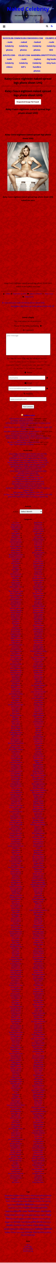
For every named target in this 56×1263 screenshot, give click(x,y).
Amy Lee (16, 625)
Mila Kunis (37, 826)
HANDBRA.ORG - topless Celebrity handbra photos (38, 63)
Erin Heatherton (16, 995)
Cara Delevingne (15, 775)
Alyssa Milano (15, 597)
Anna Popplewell (15, 655)
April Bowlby (16, 676)
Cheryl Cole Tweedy (15, 824)
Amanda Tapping (15, 610)
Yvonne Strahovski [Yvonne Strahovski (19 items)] (28, 1234)
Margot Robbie (38, 773)
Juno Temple (38, 569)
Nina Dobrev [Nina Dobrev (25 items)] (27, 1225)
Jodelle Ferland (38, 529)
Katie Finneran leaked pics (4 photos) (22, 418)
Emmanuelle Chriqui (16, 985)
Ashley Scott (16, 689)
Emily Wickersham (16, 976)
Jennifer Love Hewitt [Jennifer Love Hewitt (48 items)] (24, 1210)
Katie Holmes (38, 616)
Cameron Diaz (15, 756)
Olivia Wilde (38, 923)
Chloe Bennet (15, 826)
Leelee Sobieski (38, 713)
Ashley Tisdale (15, 691)
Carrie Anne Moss (16, 786)
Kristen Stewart (38, 666)
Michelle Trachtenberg (38, 824)
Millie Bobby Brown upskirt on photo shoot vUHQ (28, 483)
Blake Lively (16, 723)
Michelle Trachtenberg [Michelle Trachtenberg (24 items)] (22, 1221)
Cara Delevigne (16, 773)
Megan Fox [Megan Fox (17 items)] (9, 1222)
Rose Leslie (38, 998)
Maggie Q (38, 762)
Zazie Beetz (38, 1171)
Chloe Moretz (15, 831)
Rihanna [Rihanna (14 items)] (47, 1225)
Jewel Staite (38, 524)
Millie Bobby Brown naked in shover (28, 475)
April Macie (15, 679)
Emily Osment (15, 968)
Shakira (38, 1053)
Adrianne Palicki (16, 539)
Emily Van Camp (16, 972)
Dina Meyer (16, 916)
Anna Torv (15, 661)
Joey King (38, 535)
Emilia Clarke (15, 957)
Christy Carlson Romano (16, 846)
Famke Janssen (16, 1013)
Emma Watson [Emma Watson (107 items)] (25, 1204)
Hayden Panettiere (15, 1060)
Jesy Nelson (16, 1182)
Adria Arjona (16, 535)
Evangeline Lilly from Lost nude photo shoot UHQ (32, 306)
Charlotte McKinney (15, 822)
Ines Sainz (15, 1090)
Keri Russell (38, 642)
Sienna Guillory (38, 1068)
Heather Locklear (15, 1068)
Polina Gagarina (38, 951)
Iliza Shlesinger (16, 1088)
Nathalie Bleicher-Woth (38, 884)
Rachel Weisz (38, 965)
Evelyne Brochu (16, 1011)
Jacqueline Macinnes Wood (16, 1105)
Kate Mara (38, 599)
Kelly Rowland (38, 638)
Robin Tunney (38, 989)
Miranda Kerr (38, 839)
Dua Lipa (16, 923)
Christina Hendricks (15, 837)
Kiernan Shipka (38, 646)
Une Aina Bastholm (38, 1148)
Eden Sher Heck (16, 925)
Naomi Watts (38, 869)
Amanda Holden (16, 604)
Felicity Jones (16, 1015)
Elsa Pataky (15, 955)
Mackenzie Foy (38, 758)
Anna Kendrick (16, 649)
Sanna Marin (38, 1017)
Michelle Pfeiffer (38, 820)
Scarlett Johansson (38, 1045)
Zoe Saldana (38, 1177)
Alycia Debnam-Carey (16, 591)
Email (28, 382)
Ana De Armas (15, 629)
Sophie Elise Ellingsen (38, 1090)
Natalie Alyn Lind (38, 873)
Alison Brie (15, 580)
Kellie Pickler (38, 634)
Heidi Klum (15, 1073)
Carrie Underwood (16, 792)
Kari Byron (38, 584)
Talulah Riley (38, 1115)
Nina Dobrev (38, 908)
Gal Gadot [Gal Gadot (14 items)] (19, 1207)
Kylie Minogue (38, 676)
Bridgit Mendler (16, 734)
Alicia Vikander (16, 576)
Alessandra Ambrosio (16, 554)
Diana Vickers (15, 908)
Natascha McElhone (38, 880)
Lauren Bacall (38, 702)
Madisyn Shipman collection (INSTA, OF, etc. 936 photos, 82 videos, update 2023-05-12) (28, 439)
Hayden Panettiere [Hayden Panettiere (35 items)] (31, 1207)
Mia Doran (38, 816)
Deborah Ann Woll (16, 895)
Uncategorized (38, 1145)
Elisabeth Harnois (15, 933)
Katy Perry (37, 623)
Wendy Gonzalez (38, 1156)
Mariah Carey (38, 781)
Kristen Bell (38, 661)
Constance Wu (15, 858)
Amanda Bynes (16, 601)
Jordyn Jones (38, 541)
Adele (16, 531)
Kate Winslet (38, 604)
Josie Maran (38, 546)
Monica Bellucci (38, 854)
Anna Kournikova (15, 651)
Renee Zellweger (38, 978)
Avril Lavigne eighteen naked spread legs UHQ (28, 477)
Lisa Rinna (38, 745)
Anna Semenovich (16, 659)
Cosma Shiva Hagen (15, 860)
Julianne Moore (38, 565)
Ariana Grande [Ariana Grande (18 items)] (28, 1198)
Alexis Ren (15, 561)
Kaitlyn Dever (38, 574)
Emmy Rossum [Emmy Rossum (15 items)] (39, 1204)
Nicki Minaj (38, 893)
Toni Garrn (38, 1139)
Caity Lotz (16, 753)
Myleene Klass (38, 865)
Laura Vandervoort (38, 698)
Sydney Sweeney (38, 1113)
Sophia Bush (38, 1083)
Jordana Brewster (38, 539)
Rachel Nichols (38, 959)
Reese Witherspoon (38, 974)
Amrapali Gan (15, 619)
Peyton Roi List (38, 942)
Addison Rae (16, 529)
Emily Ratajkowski (16, 970)
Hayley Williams (16, 1064)
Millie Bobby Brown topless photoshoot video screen (28, 466)
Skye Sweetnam (38, 1075)
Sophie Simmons (38, 1096)
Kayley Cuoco (38, 627)
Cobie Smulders (16, 856)
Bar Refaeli (15, 700)
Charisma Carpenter (15, 811)
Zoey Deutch (38, 1180)
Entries (28, 1246)
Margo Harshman (38, 771)
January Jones (15, 1124)
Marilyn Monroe (38, 786)
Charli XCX (15, 813)
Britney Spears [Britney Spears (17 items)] (39, 1198)
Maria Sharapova (38, 779)
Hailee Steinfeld (15, 1049)
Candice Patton (16, 769)
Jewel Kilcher (38, 522)
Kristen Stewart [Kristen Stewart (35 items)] (32, 1218)
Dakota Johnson (16, 873)
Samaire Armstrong (38, 1013)
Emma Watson (15, 983)
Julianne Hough (38, 563)
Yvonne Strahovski (38, 1169)
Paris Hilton (38, 929)
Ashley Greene (16, 687)
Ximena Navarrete (38, 1165)
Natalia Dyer (38, 871)
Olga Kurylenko (38, 912)
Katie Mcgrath (38, 619)
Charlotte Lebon (16, 820)
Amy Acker (15, 621)
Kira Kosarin (38, 653)
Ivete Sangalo (15, 1100)
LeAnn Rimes (38, 711)
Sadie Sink (38, 1008)
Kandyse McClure (38, 578)
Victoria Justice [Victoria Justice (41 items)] (44, 1231)
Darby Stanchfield (16, 888)
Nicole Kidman (38, 897)
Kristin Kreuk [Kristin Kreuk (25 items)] (44, 1218)
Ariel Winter (16, 683)
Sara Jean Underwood (38, 1021)
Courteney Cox (16, 865)
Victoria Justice (38, 1154)
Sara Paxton (38, 1023)
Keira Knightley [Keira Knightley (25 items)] (18, 1218)
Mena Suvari (38, 813)
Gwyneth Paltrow (15, 1047)
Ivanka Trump (15, 1098)
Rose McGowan (38, 1000)
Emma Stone (15, 981)
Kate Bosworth (38, 595)
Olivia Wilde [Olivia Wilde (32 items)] (38, 1224)
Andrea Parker (16, 631)
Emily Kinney (16, 965)
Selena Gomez (37, 1047)
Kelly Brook (38, 636)
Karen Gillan (38, 582)
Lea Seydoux (38, 706)
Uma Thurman (38, 1143)
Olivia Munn (38, 918)
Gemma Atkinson (15, 1028)
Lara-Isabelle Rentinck (38, 685)
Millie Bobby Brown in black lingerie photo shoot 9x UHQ (28, 458)
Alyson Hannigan (15, 593)
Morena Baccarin (38, 858)
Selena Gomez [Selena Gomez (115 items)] (43, 1228)
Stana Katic (37, 1105)
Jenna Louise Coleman (15, 1139)
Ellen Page (15, 951)
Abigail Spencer (16, 527)
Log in (28, 1244)
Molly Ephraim (38, 850)
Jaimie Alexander (15, 1111)
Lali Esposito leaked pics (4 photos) (21, 420)
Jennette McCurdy (16, 1143)
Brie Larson (15, 736)
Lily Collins (38, 732)
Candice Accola (16, 766)
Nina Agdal (38, 906)
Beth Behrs (15, 711)
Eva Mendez (16, 1004)
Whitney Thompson (38, 1160)
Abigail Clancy (15, 524)
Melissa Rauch (38, 811)
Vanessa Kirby (38, 1152)
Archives (16, 511)
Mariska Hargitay (38, 788)
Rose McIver (38, 1002)
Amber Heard (15, 616)
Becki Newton (15, 706)
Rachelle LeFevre (38, 968)
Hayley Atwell (15, 1062)
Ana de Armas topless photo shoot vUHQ (28, 485)
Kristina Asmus (38, 670)
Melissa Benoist (38, 805)
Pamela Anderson (38, 927)
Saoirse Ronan (38, 1019)
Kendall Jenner (38, 640)
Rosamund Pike (38, 991)
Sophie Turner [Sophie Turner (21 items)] (10, 1232)
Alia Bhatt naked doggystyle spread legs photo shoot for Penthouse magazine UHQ (28, 489)
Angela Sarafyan (16, 634)
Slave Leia (38, 1077)
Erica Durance (15, 993)
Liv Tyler (38, 747)
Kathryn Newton (38, 612)
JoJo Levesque (38, 537)
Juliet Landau (38, 567)
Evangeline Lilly (16, 1008)
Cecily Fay (16, 809)
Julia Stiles (38, 557)
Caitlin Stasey (15, 751)
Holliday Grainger (16, 1079)
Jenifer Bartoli (15, 1132)
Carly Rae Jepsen (15, 783)
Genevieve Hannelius (16, 1032)
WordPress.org (28, 1251)
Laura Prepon (38, 696)
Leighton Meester (38, 715)
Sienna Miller (38, 1070)
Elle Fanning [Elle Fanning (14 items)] (46, 1201)
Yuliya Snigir (38, 1167)
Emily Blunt (15, 961)
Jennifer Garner (16, 1152)
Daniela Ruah (15, 880)
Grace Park (15, 1043)
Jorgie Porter (38, 544)
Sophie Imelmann (38, 1092)
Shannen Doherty (38, 1055)
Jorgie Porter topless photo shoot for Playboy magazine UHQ (28, 496)
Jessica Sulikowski (15, 1177)
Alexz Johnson (15, 563)
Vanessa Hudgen (37, 1150)
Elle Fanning (15, 948)
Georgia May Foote (16, 1034)
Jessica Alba (15, 1165)
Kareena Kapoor (38, 580)
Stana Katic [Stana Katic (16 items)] (20, 1232)
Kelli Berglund (38, 631)
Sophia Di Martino (38, 1085)
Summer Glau (37, 1109)
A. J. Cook (16, 522)
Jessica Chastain (16, 1169)
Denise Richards (16, 906)
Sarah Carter (38, 1025)
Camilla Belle (16, 760)
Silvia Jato (38, 1073)
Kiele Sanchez (38, 644)
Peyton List (38, 940)
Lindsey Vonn (38, 741)
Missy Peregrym (38, 846)
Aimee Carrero (16, 544)
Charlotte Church (15, 818)
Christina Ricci (15, 841)
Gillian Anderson (15, 1038)
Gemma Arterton (15, 1025)
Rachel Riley (38, 961)
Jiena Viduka (38, 527)
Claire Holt (15, 854)
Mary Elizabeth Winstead (38, 790)
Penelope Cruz (38, 936)
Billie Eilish (15, 717)
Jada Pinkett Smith (16, 1107)
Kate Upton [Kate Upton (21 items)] (41, 1214)
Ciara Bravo (16, 848)
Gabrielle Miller (16, 1021)
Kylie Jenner (38, 674)
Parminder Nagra (38, 931)
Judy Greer (38, 548)
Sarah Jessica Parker (38, 1034)
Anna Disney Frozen (15, 644)
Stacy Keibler (38, 1102)
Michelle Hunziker (38, 818)
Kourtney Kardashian (38, 657)
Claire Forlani (15, 852)
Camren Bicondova (16, 762)
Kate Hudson (38, 597)
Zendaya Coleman (38, 1173)
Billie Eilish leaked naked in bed (28, 473)
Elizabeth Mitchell (15, 946)
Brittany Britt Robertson (16, 743)
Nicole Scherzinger (38, 899)
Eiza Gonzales (15, 927)
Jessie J (16, 1180)
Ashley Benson (16, 685)
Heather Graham (15, 1066)
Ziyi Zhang (38, 1175)
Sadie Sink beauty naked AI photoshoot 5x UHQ (28, 455)
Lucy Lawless (38, 753)
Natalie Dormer (38, 876)
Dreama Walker (16, 921)
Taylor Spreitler (38, 1126)
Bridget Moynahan (16, 732)
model (38, 848)
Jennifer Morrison (15, 1160)
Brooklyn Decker (15, 747)
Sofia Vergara (38, 1081)
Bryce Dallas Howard (16, 749)
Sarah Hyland (37, 1032)
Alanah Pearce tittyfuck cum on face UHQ (28, 468)
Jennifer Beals (15, 1148)
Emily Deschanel (15, 963)
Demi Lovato (16, 901)
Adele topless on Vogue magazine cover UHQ (28, 492)
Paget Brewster (38, 925)
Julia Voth (38, 559)
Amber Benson (16, 614)
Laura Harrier (38, 689)
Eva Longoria (16, 1002)
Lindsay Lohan (38, 739)
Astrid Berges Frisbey (16, 694)
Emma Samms (15, 978)
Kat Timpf (38, 591)
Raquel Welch (38, 970)
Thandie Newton (38, 1130)
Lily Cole (38, 730)
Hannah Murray (16, 1055)
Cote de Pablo (15, 863)
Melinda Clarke (38, 803)
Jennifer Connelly (15, 1150)
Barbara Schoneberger (15, 704)
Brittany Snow (15, 745)
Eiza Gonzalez (15, 929)
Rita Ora (38, 987)
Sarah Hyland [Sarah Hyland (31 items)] (10, 1228)
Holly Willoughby (15, 1083)
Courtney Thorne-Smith (16, 867)
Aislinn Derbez (15, 550)
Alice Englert (16, 569)
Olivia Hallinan (38, 914)
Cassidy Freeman (15, 794)
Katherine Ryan (38, 610)
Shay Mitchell (38, 1062)
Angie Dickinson (16, 638)
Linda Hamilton (38, 736)
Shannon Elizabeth (38, 1058)
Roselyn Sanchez (38, 1004)
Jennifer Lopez (15, 1156)
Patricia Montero (38, 933)
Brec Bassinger (16, 730)
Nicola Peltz (38, 895)
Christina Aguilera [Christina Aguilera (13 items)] (17, 1201)
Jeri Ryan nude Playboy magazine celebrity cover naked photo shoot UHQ (28, 494)
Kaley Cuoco (49, 294)
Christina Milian (16, 839)
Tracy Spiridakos (38, 1141)
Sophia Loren (38, 1088)
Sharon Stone (38, 1060)
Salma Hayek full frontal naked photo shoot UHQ (28, 481)
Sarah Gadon (38, 1030)
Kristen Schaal (38, 664)
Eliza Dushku (15, 940)
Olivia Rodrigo (38, 921)
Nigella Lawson (38, 901)
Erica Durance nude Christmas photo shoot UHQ (23, 302)
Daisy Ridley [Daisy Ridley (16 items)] (28, 1201)
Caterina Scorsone (16, 799)
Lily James (38, 734)
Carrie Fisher (16, 788)
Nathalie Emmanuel (38, 886)
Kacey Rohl (38, 571)
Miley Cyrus (38, 828)
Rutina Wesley (38, 1006)
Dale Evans (15, 876)
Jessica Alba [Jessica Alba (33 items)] (39, 1210)
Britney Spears (15, 739)
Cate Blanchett (16, 796)
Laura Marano (38, 694)
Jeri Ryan (16, 1162)
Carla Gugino (15, 781)
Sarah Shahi (38, 1040)
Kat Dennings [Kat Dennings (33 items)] (18, 1214)
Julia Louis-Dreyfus (38, 552)
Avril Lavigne (16, 698)
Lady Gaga (38, 681)
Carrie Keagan (15, 790)
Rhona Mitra (38, 981)
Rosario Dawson (38, 993)
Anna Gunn (15, 646)
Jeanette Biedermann (16, 1128)
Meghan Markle (38, 801)
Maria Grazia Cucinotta (38, 775)
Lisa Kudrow (38, 743)
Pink (38, 946)
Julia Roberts (38, 554)
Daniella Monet (16, 882)
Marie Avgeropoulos (38, 783)
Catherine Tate (16, 803)
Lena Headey (38, 717)
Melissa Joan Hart (38, 809)
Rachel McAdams (38, 957)
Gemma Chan (15, 1030)
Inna (15, 1092)
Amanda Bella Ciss (16, 599)
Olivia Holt (38, 916)
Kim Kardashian (38, 649)
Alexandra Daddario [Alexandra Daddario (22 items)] (13, 1195)
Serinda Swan (38, 1049)
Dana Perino (16, 878)
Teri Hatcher (38, 1128)
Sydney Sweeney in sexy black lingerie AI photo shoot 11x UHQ (28, 462)
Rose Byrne (38, 995)
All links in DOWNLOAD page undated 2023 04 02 (24, 442)
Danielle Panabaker (15, 886)
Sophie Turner (38, 1098)
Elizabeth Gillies (16, 944)
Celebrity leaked (29, 415)
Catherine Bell (15, 801)
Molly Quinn (38, 852)
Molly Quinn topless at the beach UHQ (28, 479)
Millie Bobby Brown (38, 833)
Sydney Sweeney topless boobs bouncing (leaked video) (28, 471)
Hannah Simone (16, 1058)
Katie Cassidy (38, 614)
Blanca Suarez (15, 726)
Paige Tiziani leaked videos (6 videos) (21, 444)
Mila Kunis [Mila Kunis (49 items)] (37, 1221)
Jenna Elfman (15, 1135)
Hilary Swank (16, 1077)
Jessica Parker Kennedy (15, 1173)
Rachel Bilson (37, 955)
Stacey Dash (38, 1100)
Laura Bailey (38, 687)
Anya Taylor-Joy (16, 674)
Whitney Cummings (38, 1158)
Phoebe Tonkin (38, 944)
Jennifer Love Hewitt (15, 1158)
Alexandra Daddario (15, 557)
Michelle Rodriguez (38, 822)
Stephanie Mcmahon (38, 1107)
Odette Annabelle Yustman (38, 910)
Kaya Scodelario (38, 625)
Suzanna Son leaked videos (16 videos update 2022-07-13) (24, 435)
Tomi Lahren (38, 1137)
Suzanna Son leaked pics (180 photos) (23, 433)
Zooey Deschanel (37, 1182)
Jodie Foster (38, 533)
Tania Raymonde (38, 1118)
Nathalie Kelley (38, 888)
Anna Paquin (16, 653)
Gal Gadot (15, 1023)
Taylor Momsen (38, 1124)
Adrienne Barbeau (16, 541)
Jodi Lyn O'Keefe (38, 531)
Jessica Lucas (16, 1171)
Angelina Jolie (15, 636)
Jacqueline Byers (15, 1102)
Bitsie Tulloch (15, 721)
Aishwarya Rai (15, 548)
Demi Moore (16, 903)
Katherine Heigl (38, 608)
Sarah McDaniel (38, 1036)
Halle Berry (15, 1051)
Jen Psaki (16, 1130)
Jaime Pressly (15, 1109)
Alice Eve (16, 571)
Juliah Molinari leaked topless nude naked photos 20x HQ (28, 464)
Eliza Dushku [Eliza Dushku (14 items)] (37, 1201)
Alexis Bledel (16, 559)
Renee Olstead (38, 976)
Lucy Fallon (38, 749)
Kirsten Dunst (38, 655)
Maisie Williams (38, 764)
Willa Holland (37, 1162)
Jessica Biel (15, 1167)
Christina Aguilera (15, 835)
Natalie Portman (37, 878)
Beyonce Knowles (16, 715)
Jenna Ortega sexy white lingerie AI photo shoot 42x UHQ (28, 453)
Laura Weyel (38, 700)
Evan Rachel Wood (16, 1006)
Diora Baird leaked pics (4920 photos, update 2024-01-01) (23, 431)
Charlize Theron (15, 816)
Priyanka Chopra (38, 953)
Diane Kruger (15, 910)
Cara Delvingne (16, 777)
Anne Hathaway (15, 668)
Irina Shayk (15, 1094)
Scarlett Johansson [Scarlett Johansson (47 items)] (25, 1228)
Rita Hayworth (38, 985)
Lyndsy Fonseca (38, 756)
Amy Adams (16, 623)
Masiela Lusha (38, 796)
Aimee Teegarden (16, 546)
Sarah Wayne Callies (38, 1043)
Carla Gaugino (15, 779)
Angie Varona (15, 642)
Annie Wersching (15, 670)
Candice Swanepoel (15, 771)
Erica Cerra (15, 991)
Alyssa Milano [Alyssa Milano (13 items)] (25, 1195)
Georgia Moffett (16, 1036)
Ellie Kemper (16, 953)
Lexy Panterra (38, 723)
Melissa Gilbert (38, 807)
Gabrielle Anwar (16, 1019)
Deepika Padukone (16, 897)
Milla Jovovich (38, 831)
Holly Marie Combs (16, 1081)
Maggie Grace (38, 760)
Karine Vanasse (38, 586)
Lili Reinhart (38, 726)
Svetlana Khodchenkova (38, 1111)
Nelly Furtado (38, 890)
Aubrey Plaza (15, 696)
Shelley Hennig (38, 1064)
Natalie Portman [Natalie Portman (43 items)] (14, 1224)
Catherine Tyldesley (15, 805)
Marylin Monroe (38, 794)
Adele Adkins (15, 533)
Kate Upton (38, 601)
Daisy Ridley (15, 869)
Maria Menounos (38, 777)
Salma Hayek (38, 1011)
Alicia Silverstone (15, 574)
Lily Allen (38, 728)
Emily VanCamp (16, 974)
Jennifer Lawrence (15, 1154)
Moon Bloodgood (38, 856)
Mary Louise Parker (38, 792)
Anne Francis (16, 666)
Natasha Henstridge (38, 882)
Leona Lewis (38, 719)
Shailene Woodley (38, 1051)
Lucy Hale (38, 751)
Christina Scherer (15, 843)
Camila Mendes (16, 758)
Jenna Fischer (15, 1137)
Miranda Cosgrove (38, 837)
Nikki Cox (38, 903)
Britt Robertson (16, 741)
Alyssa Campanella (16, 595)
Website (28, 393)
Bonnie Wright (15, 728)
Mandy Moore (38, 769)
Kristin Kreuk (38, 668)
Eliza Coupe (16, 938)
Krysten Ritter (38, 672)
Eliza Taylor (15, 942)
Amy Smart (15, 627)
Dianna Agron (15, 914)
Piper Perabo (38, 948)
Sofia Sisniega (38, 1079)
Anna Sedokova (16, 657)
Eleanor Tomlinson (16, 931)
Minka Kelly (38, 835)
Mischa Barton (38, 843)
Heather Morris (16, 1070)
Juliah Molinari (38, 561)
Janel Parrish (16, 1122)
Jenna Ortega (15, 1141)
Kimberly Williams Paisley (38, 651)
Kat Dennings (37, 589)
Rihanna (38, 983)
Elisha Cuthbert (15, 936)
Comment (27, 330)
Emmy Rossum (15, 987)
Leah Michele (38, 709)
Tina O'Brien (38, 1135)
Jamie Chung (16, 1115)
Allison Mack (16, 584)
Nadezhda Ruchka (38, 867)
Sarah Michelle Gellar (38, 1038)
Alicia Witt (16, 578)
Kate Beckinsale (38, 593)
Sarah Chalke (38, 1028)
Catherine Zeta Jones (16, 807)
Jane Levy (16, 1120)
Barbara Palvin (15, 702)
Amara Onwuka (16, 612)
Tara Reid (38, 1120)
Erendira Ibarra (16, 989)
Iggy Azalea (15, 1085)
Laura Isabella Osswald (38, 691)
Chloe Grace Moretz (15, 828)
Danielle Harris (16, 884)
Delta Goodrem (16, 899)
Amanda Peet (15, 606)
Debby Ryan (16, 893)
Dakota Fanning (15, 871)
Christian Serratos (16, 833)
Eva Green (15, 1000)
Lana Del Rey (38, 683)
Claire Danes (16, 850)
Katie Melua (38, 621)
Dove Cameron (16, 918)
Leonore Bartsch (38, 721)
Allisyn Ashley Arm (16, 586)
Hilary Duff (15, 1075)
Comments (28, 1248)
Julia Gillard (38, 550)
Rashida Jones (38, 972)
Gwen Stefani (15, 1045)
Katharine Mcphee (38, 606)
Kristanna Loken (38, 659)
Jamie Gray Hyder (16, 1118)
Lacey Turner (38, 679)
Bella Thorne (16, 709)
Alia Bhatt (16, 567)
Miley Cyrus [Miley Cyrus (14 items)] (47, 1222)
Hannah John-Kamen (16, 1053)
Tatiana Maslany (38, 1122)
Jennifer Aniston (15, 1145)
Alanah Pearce (15, 552)
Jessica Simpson (16, 1175)
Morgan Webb (38, 863)
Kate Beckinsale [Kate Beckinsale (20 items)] (30, 1214)
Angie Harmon (16, 640)
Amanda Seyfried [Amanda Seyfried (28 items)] (38, 1195)
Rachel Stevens (38, 963)
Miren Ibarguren (38, 841)
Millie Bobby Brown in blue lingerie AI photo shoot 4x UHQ (28, 460)
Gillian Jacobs (15, 1040)
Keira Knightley (38, 629)
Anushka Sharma (15, 672)
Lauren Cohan (38, 704)
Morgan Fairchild (38, 860)
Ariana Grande (15, 681)
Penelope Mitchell (38, 938)
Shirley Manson (38, 1066)
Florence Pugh (15, 1017)
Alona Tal (16, 589)
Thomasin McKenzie (38, 1132)
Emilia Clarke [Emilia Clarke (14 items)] (11, 1204)
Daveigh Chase (16, 890)
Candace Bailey (16, 764)
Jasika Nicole (16, 1126)
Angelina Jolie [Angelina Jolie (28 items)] (16, 1198)
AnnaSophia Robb (16, 664)
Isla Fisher (15, 1096)
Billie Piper (15, 719)
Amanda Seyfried (15, 608)
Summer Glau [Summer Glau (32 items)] (31, 1231)
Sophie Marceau (38, 1094)
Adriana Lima (15, 537)
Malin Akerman (38, 766)
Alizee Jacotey (15, 582)
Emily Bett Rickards (16, 959)
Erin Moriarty (15, 998)
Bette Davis (15, 713)
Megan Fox (37, 799)
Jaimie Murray (15, 1113)
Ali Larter (16, 565)
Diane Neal (15, 912)
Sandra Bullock (38, 1015)
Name (28, 372)
